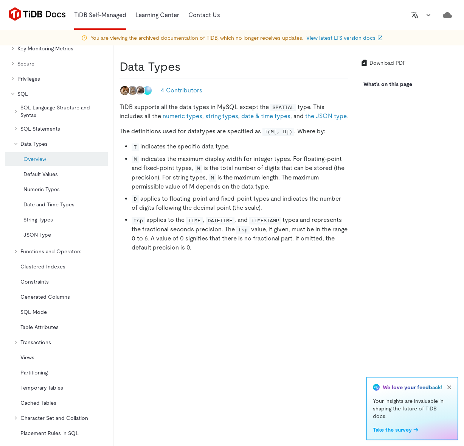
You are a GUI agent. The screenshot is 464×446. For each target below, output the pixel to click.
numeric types (182, 116)
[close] (449, 387)
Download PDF (383, 63)
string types (221, 116)
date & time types (265, 116)
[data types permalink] (186, 67)
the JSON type (325, 116)
